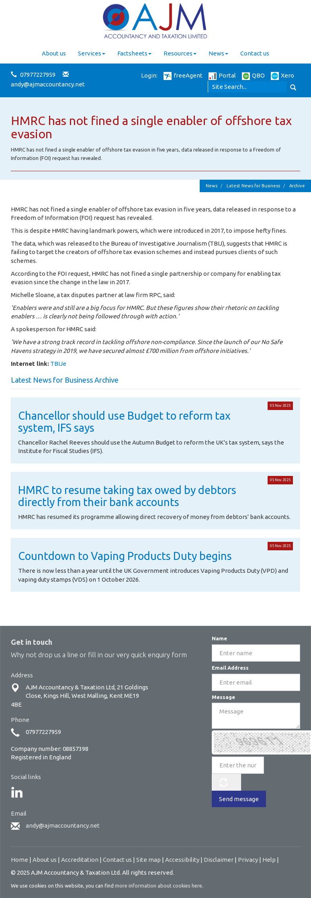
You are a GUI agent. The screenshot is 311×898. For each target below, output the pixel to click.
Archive (297, 185)
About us (54, 53)
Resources (180, 53)
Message (223, 697)
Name (219, 638)
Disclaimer (218, 859)
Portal (222, 75)
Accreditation (79, 859)
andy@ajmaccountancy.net (48, 84)
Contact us (254, 53)
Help (269, 859)
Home (19, 859)
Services (91, 53)
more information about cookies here (158, 885)
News (218, 53)
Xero (282, 75)
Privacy (248, 859)
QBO (253, 75)
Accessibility (182, 859)
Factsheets (134, 53)
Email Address (230, 667)
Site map (148, 859)
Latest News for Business (253, 185)
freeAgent (183, 75)
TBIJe (58, 363)
